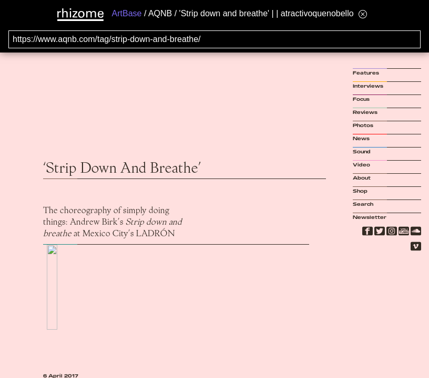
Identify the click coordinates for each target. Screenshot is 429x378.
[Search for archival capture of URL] (214, 39)
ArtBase (127, 13)
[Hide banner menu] (363, 14)
